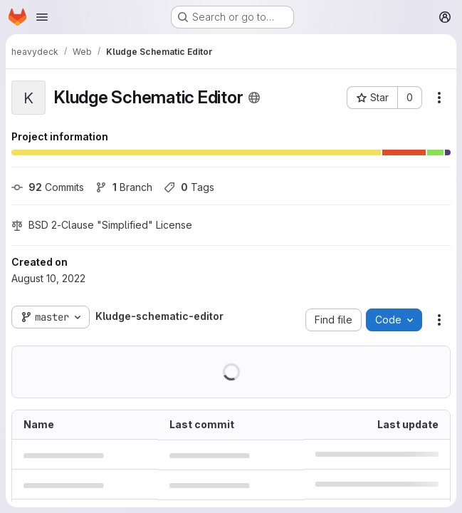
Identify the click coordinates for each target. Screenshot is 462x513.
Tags (189, 187)
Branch (123, 187)
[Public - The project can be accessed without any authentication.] (254, 97)
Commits (47, 187)
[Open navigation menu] (42, 17)
